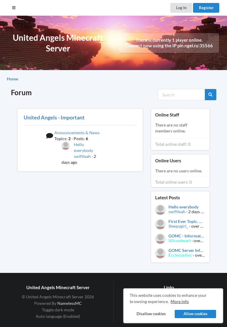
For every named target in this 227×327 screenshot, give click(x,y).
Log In (181, 7)
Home (12, 78)
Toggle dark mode (58, 309)
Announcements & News (77, 132)
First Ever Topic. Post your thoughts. (186, 221)
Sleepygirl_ (178, 226)
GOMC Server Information (186, 250)
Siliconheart (179, 240)
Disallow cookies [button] (151, 314)
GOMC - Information (186, 236)
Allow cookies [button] (195, 314)
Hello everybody (183, 207)
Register (206, 7)
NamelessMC (69, 303)
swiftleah (82, 156)
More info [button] (180, 301)
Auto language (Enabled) (58, 316)
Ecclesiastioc (180, 255)
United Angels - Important (54, 117)
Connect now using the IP (169, 45)
